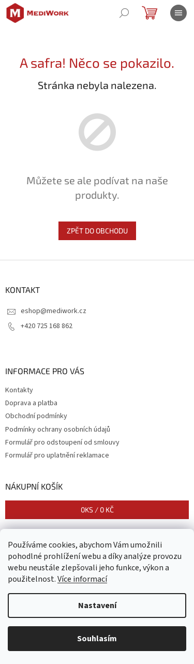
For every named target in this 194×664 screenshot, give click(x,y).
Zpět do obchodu (97, 230)
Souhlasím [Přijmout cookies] (97, 638)
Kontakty (19, 390)
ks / (97, 509)
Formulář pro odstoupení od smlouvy (62, 442)
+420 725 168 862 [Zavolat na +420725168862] (46, 326)
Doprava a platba (31, 403)
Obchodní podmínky (36, 416)
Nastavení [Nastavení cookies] (97, 605)
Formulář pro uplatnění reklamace (57, 455)
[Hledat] (124, 13)
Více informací (82, 579)
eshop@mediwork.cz (53, 311)
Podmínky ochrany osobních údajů (57, 429)
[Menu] (178, 13)
